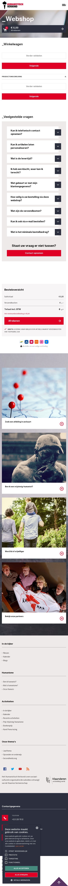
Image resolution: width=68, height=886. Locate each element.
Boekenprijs (7, 725)
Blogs (5, 660)
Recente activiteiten (10, 718)
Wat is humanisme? (10, 685)
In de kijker (7, 710)
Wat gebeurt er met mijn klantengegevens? (35, 185)
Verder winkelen (34, 56)
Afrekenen (14, 320)
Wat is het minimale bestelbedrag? (35, 232)
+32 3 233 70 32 (17, 819)
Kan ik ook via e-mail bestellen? (35, 221)
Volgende (34, 66)
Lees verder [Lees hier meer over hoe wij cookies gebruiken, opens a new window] (19, 846)
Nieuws (5, 653)
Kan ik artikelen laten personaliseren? (35, 146)
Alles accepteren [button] (21, 868)
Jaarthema (6, 751)
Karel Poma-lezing (9, 729)
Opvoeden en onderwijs (12, 754)
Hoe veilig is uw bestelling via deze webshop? (35, 199)
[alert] (21, 854)
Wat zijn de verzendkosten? (35, 211)
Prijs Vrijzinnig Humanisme (12, 722)
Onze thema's (8, 689)
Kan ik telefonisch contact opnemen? (35, 132)
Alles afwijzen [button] (21, 875)
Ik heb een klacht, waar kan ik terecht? (35, 171)
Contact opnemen (34, 253)
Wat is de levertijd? (35, 159)
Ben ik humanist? (9, 681)
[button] (21, 880)
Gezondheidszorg (9, 758)
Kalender (6, 656)
